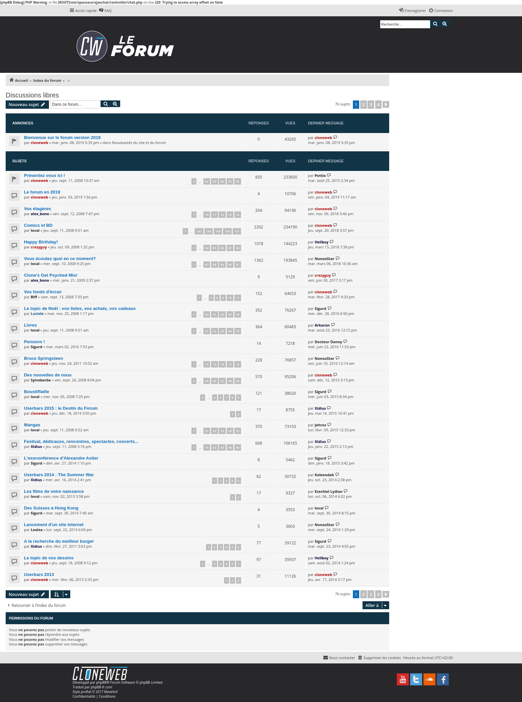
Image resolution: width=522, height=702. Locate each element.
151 (236, 231)
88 (214, 264)
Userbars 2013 (39, 574)
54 (222, 181)
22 (222, 314)
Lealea (37, 529)
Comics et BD (38, 225)
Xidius (320, 408)
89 (222, 264)
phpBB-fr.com (101, 687)
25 (237, 331)
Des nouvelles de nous (48, 374)
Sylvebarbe (41, 379)
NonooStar (324, 258)
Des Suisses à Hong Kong (51, 507)
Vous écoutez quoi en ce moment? (60, 258)
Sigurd (320, 308)
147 (198, 231)
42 (214, 447)
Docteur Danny (328, 341)
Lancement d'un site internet (54, 524)
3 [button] (371, 104)
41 (206, 447)
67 (230, 248)
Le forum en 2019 (42, 192)
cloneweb (39, 142)
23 (230, 314)
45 (237, 447)
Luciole (37, 313)
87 (206, 264)
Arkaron (322, 325)
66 (222, 248)
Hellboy (322, 241)
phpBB (101, 682)
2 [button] (363, 104)
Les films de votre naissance (54, 491)
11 (214, 214)
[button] (386, 104)
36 (214, 381)
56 (237, 181)
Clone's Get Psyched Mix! (51, 275)
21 (214, 314)
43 (222, 447)
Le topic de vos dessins (49, 557)
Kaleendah (324, 474)
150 (227, 231)
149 (217, 231)
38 (230, 381)
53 (214, 181)
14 (237, 214)
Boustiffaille (36, 391)
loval (35, 230)
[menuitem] (105, 11)
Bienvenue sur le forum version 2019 (62, 137)
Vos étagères (37, 208)
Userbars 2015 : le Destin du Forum (61, 408)
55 (230, 181)
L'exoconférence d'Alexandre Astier (61, 458)
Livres (30, 325)
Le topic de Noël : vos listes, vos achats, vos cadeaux (80, 308)
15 (230, 364)
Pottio (320, 175)
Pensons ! (34, 341)
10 (206, 214)
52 (206, 181)
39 (237, 381)
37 (222, 381)
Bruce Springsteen (43, 358)
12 (222, 214)
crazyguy (39, 246)
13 (230, 214)
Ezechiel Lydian (329, 491)
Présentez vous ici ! (44, 175)
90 (230, 264)
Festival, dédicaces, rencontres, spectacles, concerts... (81, 441)
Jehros (320, 424)
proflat (86, 691)
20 (206, 314)
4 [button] (378, 104)
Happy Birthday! (41, 241)
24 (237, 314)
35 (206, 381)
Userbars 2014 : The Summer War (59, 474)
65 (214, 248)
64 (206, 248)
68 (237, 248)
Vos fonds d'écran (43, 291)
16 (237, 364)
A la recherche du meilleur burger (59, 541)
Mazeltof (111, 691)
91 (237, 264)
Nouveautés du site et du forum (139, 142)
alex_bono (40, 213)
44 (230, 447)
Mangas (32, 424)
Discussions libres (32, 95)
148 (208, 231)
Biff (34, 296)
